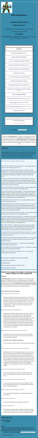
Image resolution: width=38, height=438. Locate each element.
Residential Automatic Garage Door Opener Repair (15, 178)
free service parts (25, 119)
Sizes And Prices (19, 102)
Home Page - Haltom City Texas (12, 161)
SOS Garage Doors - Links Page (8, 265)
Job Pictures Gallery (22, 129)
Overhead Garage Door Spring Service (12, 216)
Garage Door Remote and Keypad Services (13, 251)
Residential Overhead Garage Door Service (13, 212)
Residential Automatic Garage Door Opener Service (15, 203)
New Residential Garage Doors (9, 243)
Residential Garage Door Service (10, 199)
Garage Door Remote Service (8, 405)
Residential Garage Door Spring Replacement (11, 309)
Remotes (19, 110)
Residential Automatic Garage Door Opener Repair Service (14, 330)
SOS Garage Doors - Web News (8, 260)
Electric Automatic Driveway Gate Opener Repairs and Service (15, 348)
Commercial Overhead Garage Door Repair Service (13, 369)
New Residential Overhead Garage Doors (12, 247)
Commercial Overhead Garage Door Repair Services (15, 232)
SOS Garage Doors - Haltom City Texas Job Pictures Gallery (14, 257)
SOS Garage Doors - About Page (8, 267)
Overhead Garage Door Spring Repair (11, 191)
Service (19, 53)
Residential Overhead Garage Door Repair (13, 187)
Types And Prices (19, 98)
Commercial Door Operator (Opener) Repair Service (13, 379)
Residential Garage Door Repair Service (10, 293)
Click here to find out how (19, 123)
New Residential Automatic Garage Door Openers (13, 389)
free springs (15, 119)
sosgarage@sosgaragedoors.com (27, 432)
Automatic (19, 61)
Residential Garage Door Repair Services (12, 166)
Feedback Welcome (5, 262)
